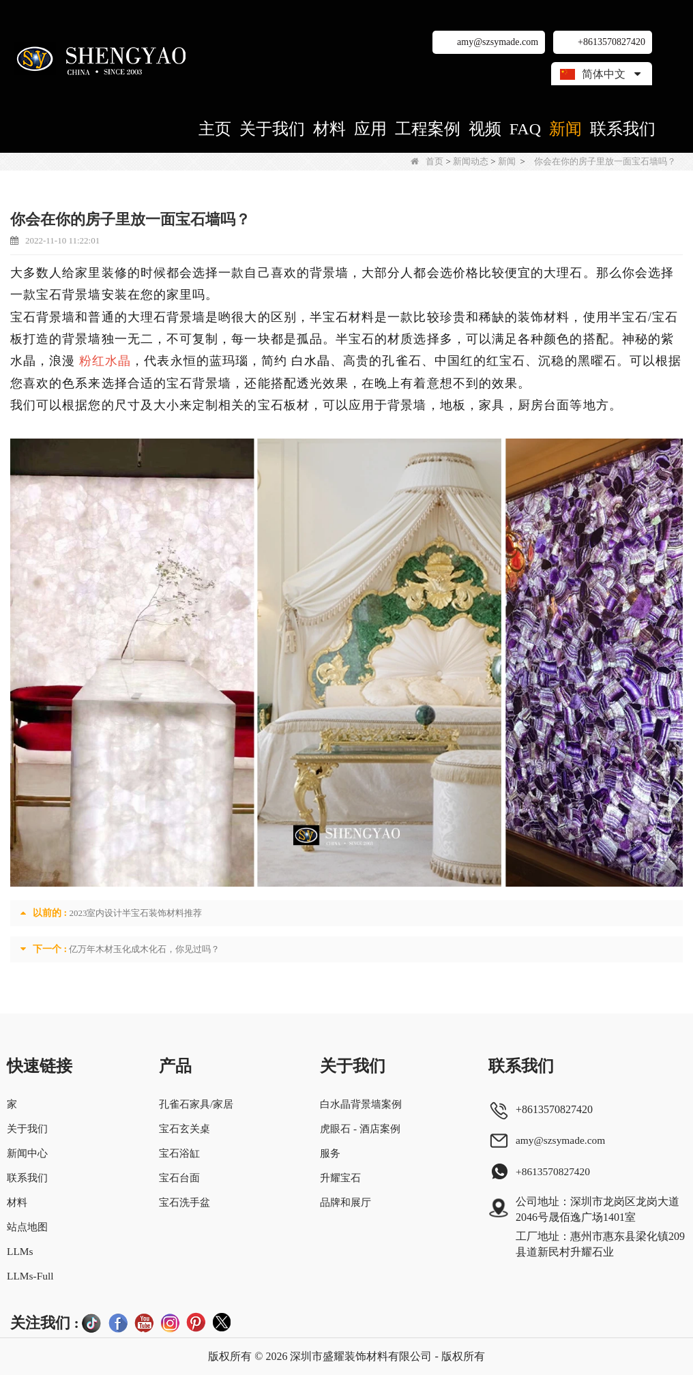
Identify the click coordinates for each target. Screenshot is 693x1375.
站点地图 (28, 1226)
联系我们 (622, 129)
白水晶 (310, 361)
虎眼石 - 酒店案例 (360, 1128)
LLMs (20, 1251)
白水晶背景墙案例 (361, 1104)
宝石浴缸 (177, 1153)
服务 (329, 1153)
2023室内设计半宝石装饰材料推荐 (135, 913)
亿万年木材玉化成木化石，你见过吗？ (144, 949)
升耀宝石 (340, 1177)
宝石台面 (177, 1177)
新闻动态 (470, 161)
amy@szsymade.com (497, 42)
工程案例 (427, 129)
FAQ (525, 129)
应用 (370, 129)
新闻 (565, 129)
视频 (485, 129)
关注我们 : (44, 1322)
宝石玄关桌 (183, 1128)
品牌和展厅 (345, 1202)
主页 (214, 129)
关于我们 (272, 129)
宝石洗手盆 (183, 1202)
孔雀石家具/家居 (195, 1104)
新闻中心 (28, 1153)
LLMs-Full (31, 1276)
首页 (427, 161)
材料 (329, 129)
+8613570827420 (611, 42)
